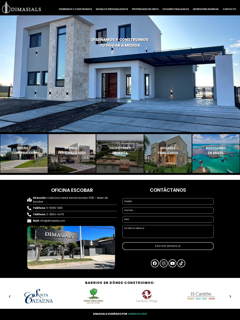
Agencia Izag (137, 314)
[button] (9, 296)
